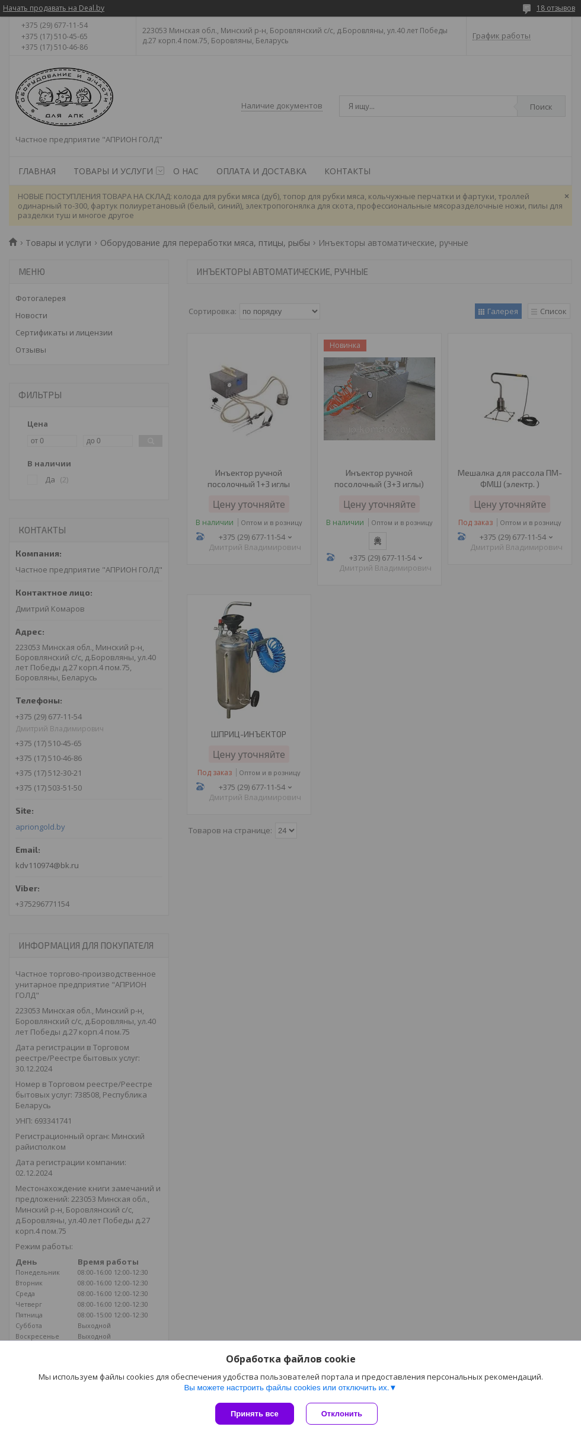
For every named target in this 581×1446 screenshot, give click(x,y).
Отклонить (341, 1413)
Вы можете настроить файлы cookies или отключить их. (286, 1387)
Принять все (255, 1413)
